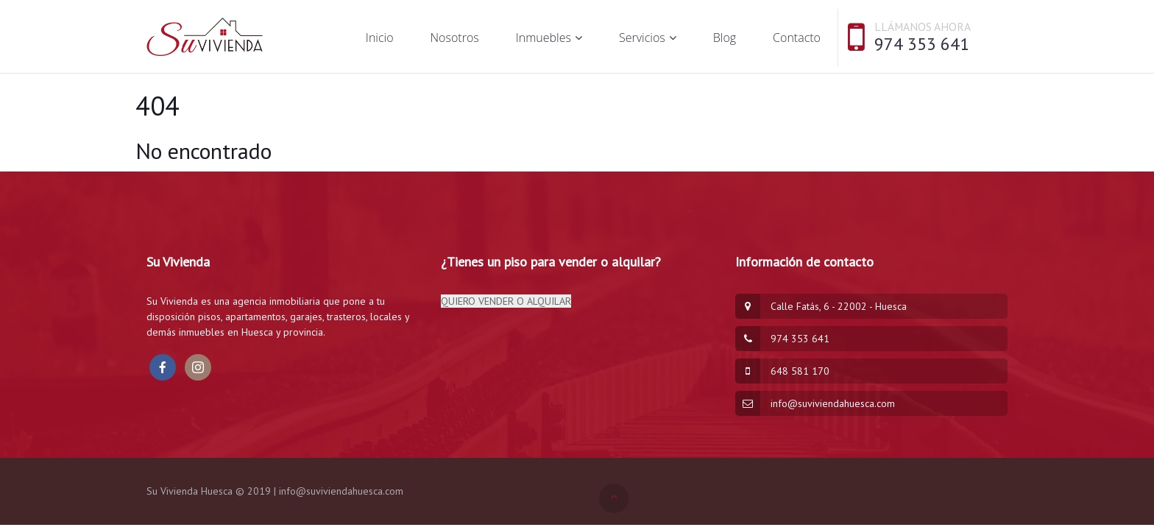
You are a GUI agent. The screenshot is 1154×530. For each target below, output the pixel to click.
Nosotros (455, 37)
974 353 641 (921, 43)
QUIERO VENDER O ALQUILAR (506, 301)
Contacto (797, 37)
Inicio (380, 37)
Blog (724, 37)
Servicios (642, 37)
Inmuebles (543, 37)
